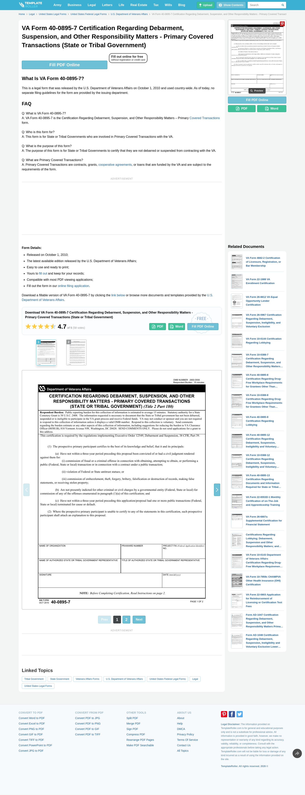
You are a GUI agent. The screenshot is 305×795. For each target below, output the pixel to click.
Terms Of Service (187, 739)
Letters (107, 5)
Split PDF (132, 718)
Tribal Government (34, 679)
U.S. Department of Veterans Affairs (124, 679)
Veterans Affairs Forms (87, 679)
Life (121, 5)
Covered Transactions (204, 118)
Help (180, 723)
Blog (181, 5)
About (180, 718)
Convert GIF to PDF (31, 734)
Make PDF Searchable (140, 745)
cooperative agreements (115, 164)
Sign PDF (132, 728)
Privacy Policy (185, 734)
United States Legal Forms (38, 686)
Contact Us (183, 745)
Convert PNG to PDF (31, 728)
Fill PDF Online (64, 64)
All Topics (182, 750)
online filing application (73, 286)
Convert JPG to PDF (31, 750)
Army (57, 5)
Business (75, 5)
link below (118, 295)
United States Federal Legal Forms (167, 679)
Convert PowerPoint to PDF (35, 745)
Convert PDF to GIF (87, 728)
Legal (92, 5)
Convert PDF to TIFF (87, 734)
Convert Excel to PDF (32, 723)
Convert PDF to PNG (88, 723)
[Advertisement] (122, 208)
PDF (157, 327)
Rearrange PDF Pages (140, 739)
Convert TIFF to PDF (31, 739)
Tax (156, 5)
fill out (43, 273)
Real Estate (138, 5)
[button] (217, 489)
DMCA (181, 728)
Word (176, 327)
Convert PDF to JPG (87, 718)
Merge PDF (133, 723)
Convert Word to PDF (32, 718)
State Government (59, 679)
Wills (168, 5)
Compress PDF (135, 734)
